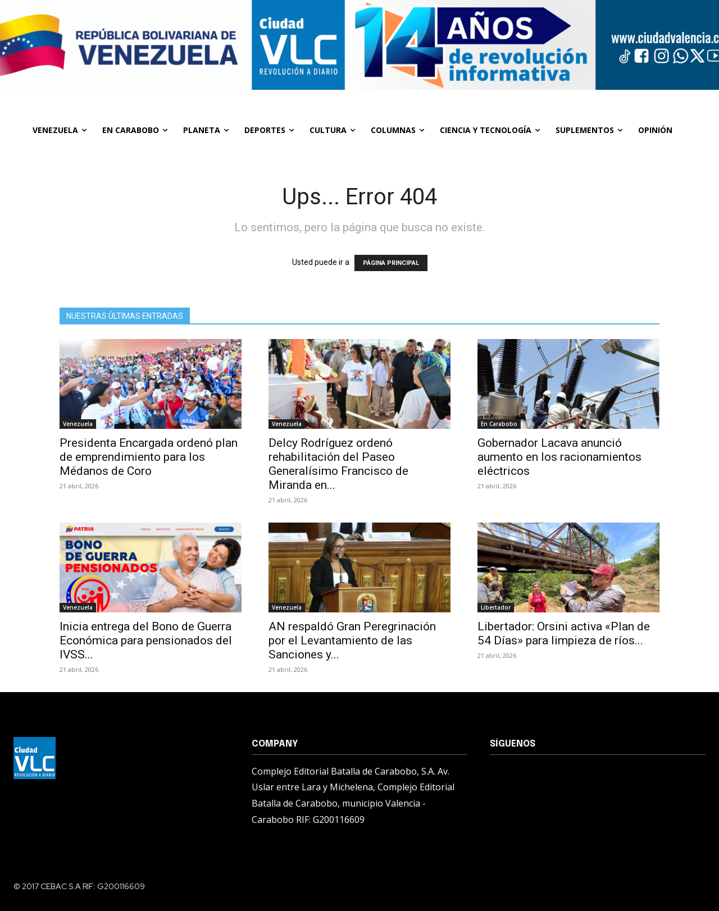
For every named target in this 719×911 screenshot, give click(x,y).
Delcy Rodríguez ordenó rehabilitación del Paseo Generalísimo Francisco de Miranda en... (338, 464)
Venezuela (78, 424)
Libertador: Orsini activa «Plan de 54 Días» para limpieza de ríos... (563, 633)
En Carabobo (499, 424)
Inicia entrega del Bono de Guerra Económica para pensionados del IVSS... (146, 640)
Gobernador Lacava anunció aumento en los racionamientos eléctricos (559, 457)
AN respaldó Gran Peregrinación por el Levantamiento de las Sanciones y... (352, 640)
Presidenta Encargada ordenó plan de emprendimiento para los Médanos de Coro (149, 457)
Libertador (496, 607)
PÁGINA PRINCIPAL (391, 263)
